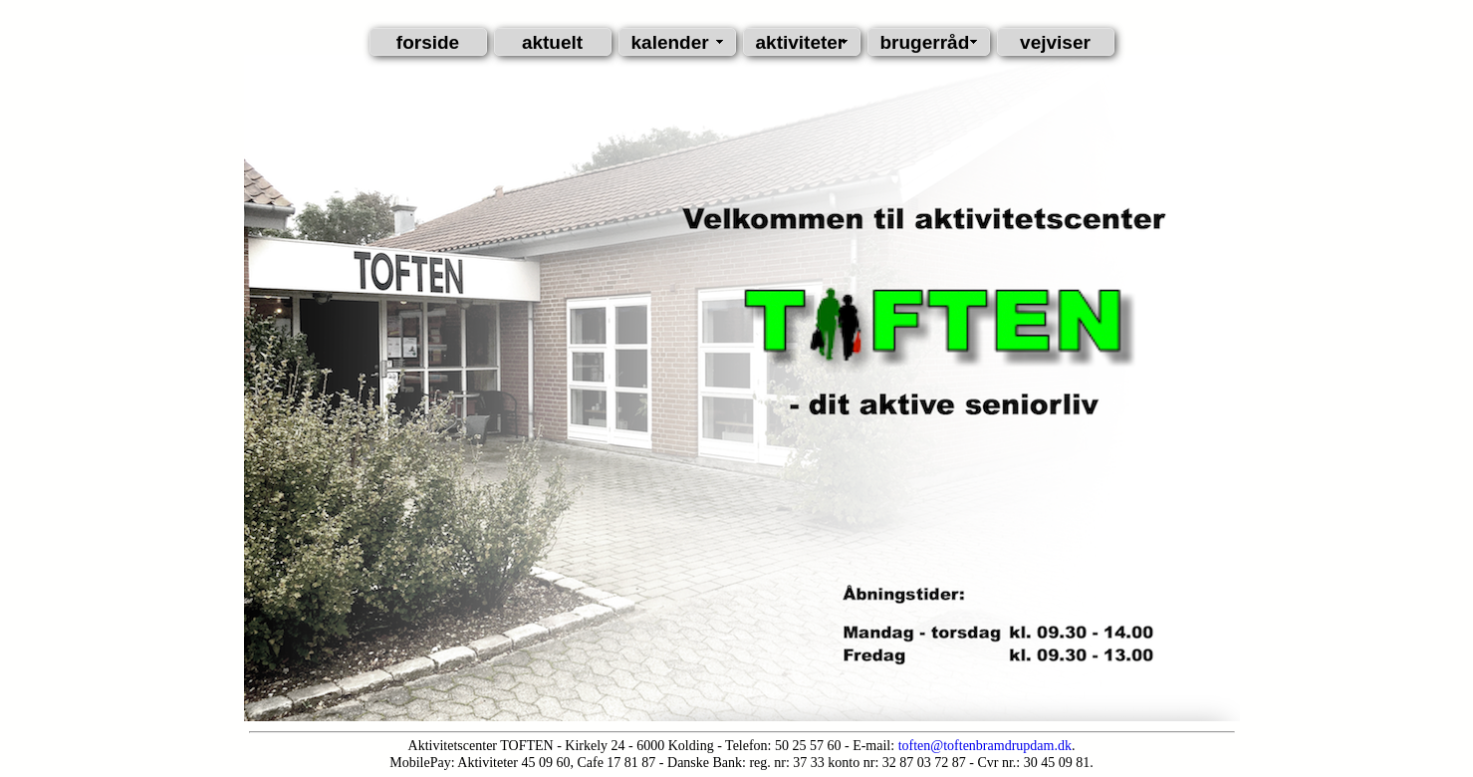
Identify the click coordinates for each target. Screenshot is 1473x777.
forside (427, 42)
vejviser (1055, 42)
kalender (670, 42)
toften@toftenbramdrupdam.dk (985, 745)
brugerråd (925, 42)
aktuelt (552, 42)
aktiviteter (801, 42)
